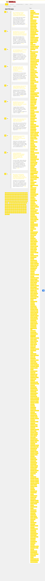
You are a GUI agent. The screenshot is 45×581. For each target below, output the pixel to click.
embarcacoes (33, 538)
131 (25, 207)
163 (23, 212)
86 (7, 202)
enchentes (32, 23)
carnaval (37, 61)
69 (25, 199)
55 (25, 197)
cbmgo (32, 140)
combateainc (36, 410)
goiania (32, 467)
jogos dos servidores (34, 34)
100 (7, 204)
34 (13, 196)
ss (31, 135)
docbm (36, 309)
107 (21, 204)
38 (20, 196)
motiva (32, 497)
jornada (32, 132)
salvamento (36, 40)
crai (32, 28)
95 (21, 202)
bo (36, 374)
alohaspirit (32, 154)
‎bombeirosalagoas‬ (34, 396)
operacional (33, 208)
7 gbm (36, 525)
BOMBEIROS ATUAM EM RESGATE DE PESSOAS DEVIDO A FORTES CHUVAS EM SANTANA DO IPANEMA (20, 33)
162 (21, 212)
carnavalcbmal (33, 66)
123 (9, 207)
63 (15, 199)
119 (23, 206)
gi (31, 437)
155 (7, 212)
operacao (36, 418)
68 (23, 199)
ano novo (36, 177)
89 (11, 202)
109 (25, 204)
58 (7, 199)
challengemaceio (33, 211)
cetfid (32, 219)
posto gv (36, 315)
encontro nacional (34, 200)
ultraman (32, 502)
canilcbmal (32, 61)
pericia (36, 453)
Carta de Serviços (8, 6)
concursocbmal (33, 115)
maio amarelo (33, 127)
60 (10, 199)
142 (25, 209)
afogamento (33, 12)
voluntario (37, 349)
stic (31, 102)
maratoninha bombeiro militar (34, 186)
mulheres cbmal (33, 21)
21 (15, 194)
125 (13, 207)
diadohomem (33, 192)
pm (36, 442)
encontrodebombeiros (34, 194)
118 (21, 206)
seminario (32, 149)
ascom (32, 494)
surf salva (32, 205)
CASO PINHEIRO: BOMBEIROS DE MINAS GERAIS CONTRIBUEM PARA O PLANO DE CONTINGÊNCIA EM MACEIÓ (19, 156)
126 (15, 207)
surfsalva (32, 162)
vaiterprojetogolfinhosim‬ (35, 399)
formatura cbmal (33, 26)
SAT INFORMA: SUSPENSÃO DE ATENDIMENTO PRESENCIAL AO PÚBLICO (20, 51)
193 (35, 361)
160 (17, 212)
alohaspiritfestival (33, 157)
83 (25, 201)
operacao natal (33, 350)
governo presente (33, 541)
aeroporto (32, 266)
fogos (32, 180)
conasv (35, 262)
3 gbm (32, 312)
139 (19, 209)
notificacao (37, 429)
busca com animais (34, 552)
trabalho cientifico (34, 472)
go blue (32, 10)
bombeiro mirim (33, 129)
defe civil (32, 418)
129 (21, 207)
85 (5, 202)
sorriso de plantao (34, 233)
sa (35, 132)
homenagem (33, 44)
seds (32, 352)
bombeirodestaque (34, 495)
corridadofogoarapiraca (34, 126)
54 (23, 197)
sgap (37, 546)
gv (35, 284)
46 (10, 197)
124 (11, 207)
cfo (36, 23)
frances (32, 284)
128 (19, 207)
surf (36, 162)
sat (31, 179)
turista (32, 486)
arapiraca (32, 183)
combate (32, 500)
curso (36, 77)
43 (5, 197)
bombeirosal (33, 53)
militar (32, 342)
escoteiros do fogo (34, 88)
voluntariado (33, 513)
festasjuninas (33, 238)
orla (32, 434)
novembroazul (33, 191)
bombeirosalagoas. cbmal (33, 329)
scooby (35, 249)
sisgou (36, 360)
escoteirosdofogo (34, 99)
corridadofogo (33, 124)
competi (32, 46)
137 (15, 209)
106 (19, 204)
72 (7, 201)
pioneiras (32, 69)
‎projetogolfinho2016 (34, 393)
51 (18, 197)
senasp (34, 339)
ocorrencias (33, 423)
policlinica (32, 456)
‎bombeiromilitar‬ (33, 394)
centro (32, 390)
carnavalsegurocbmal (34, 64)
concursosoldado (33, 118)
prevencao (35, 434)
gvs (31, 484)
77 (15, 201)
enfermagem (33, 347)
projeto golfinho (33, 85)
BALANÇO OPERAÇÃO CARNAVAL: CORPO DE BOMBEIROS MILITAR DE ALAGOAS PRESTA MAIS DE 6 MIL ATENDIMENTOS (19, 176)
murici (36, 246)
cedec (34, 244)
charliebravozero (33, 108)
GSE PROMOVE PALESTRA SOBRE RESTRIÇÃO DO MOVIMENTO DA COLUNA (19, 87)
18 (10, 194)
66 (20, 199)
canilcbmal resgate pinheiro (33, 43)
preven (32, 75)
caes (32, 230)
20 (13, 194)
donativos (32, 303)
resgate (32, 143)
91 (14, 202)
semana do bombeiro (34, 224)
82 (23, 201)
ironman (32, 110)
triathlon (36, 502)
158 (13, 212)
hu (31, 235)
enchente (32, 246)
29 (5, 196)
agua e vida (33, 420)
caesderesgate (33, 58)
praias (32, 557)
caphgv (35, 344)
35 (15, 196)
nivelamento (36, 206)
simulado (32, 227)
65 (18, 199)
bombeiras (32, 202)
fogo (34, 437)
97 (24, 202)
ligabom (32, 470)
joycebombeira (33, 160)
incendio (36, 31)
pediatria (32, 349)
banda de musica (33, 535)
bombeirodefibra (33, 492)
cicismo (35, 503)
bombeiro (35, 317)
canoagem (37, 46)
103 (13, 204)
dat (36, 426)
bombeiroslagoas (33, 260)
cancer (32, 459)
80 (20, 201)
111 (7, 206)
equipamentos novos (34, 562)
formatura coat (33, 32)
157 (11, 212)
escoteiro (36, 96)
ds (37, 265)
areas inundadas (33, 243)
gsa (36, 205)
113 (11, 206)
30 (7, 196)
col (38, 383)
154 (5, 212)
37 (18, 196)
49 (15, 197)
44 (7, 197)
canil (35, 56)
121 (5, 207)
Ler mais (22, 43)
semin (32, 410)
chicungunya (35, 293)
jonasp (32, 39)
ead (32, 339)
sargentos (32, 77)
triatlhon (36, 213)
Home (7, 4)
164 (25, 212)
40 (23, 196)
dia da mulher (33, 203)
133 (7, 209)
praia (36, 432)
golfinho (32, 83)
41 (25, 196)
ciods (32, 361)
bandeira (32, 442)
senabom (32, 91)
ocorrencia (32, 360)
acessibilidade (33, 473)
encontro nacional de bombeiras (33, 174)
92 (16, 202)
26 (23, 194)
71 (5, 201)
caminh (36, 37)
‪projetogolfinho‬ (33, 391)
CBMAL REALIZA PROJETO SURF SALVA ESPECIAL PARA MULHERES (19, 120)
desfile (32, 252)
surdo (32, 475)
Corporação (12, 4)
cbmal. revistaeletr (34, 491)
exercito (37, 274)
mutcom (32, 96)
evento (32, 440)
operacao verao (33, 353)
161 (19, 212)
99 (5, 204)
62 (13, 199)
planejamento (33, 358)
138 (17, 209)
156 (9, 212)
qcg (35, 342)
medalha (32, 402)
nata (32, 503)
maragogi (36, 285)
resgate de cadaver (34, 314)
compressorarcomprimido (34, 51)
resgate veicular (33, 522)
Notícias (27, 4)
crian (32, 516)
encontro (32, 167)
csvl (37, 135)
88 (9, 202)
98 (26, 202)
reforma (32, 315)
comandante (33, 277)
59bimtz (32, 276)
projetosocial (33, 330)
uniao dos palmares (34, 363)
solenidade (32, 274)
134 (9, 209)
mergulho (32, 119)
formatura (32, 37)
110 (5, 206)
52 (20, 197)
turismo (34, 484)
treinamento (33, 519)
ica (31, 293)
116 (17, 206)
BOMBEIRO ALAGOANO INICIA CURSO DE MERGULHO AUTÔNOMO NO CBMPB (19, 138)
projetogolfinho (33, 170)
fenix (32, 104)
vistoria (34, 179)
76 (13, 201)
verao (32, 369)
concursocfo (33, 116)
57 (5, 199)
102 (11, 204)
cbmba (35, 138)
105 (17, 204)
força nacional (33, 555)
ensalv (32, 262)
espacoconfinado (33, 146)
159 (15, 212)
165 (5, 214)
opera (34, 28)
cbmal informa (33, 80)
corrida (32, 505)
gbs (32, 137)
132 (5, 209)
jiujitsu (32, 254)
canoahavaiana (33, 159)
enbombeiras (33, 165)
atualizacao (33, 148)
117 (19, 206)
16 (7, 194)
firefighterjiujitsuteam (34, 255)
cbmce (32, 138)
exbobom (32, 527)
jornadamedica (33, 130)
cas (31, 18)
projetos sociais (33, 86)
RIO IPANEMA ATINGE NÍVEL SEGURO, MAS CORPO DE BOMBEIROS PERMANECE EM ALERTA (19, 14)
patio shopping (33, 530)
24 (20, 194)
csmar (32, 67)
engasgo (32, 29)
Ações (31, 4)
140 (21, 209)
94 (19, 202)
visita (32, 15)
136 (13, 209)
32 (10, 196)
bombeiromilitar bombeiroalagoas (33, 336)
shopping (36, 402)
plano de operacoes (34, 371)
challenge (32, 213)
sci (36, 266)
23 (18, 194)
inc (35, 497)
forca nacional (35, 355)
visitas (35, 516)
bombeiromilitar (33, 195)
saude (34, 135)
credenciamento (33, 121)
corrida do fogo (33, 532)
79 (18, 201)
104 (15, 204)
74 (10, 201)
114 (13, 206)
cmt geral (36, 252)
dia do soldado (33, 514)
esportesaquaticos (34, 156)
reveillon (32, 177)
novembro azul (33, 407)
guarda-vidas (35, 554)
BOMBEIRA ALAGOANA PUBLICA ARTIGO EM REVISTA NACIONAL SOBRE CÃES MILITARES (19, 104)
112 (9, 206)
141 (23, 209)
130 (23, 207)
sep (31, 244)
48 (13, 197)
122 (7, 207)
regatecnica (36, 263)
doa (36, 29)
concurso (32, 113)
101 (9, 204)
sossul (32, 265)
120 (25, 206)
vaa (37, 159)
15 (5, 194)
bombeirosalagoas (34, 55)
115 (15, 206)
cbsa (32, 344)
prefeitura (32, 453)
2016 (32, 341)
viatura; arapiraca (33, 268)
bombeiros (32, 78)
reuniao (36, 366)
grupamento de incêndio (34, 560)
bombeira (32, 271)
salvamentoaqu (33, 461)
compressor (33, 49)
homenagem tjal (33, 20)
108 (23, 204)
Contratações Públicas (19, 4)
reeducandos (33, 546)
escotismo (32, 97)
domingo (32, 432)
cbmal (32, 56)
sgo (35, 104)
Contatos (14, 6)
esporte (32, 222)
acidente (32, 31)
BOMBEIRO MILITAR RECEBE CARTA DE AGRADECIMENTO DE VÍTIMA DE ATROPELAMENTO (18, 69)
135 (11, 209)
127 (17, 207)
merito (36, 401)
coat (32, 40)
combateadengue (33, 295)
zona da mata (36, 364)
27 (25, 194)
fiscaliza (32, 236)
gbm (32, 364)
